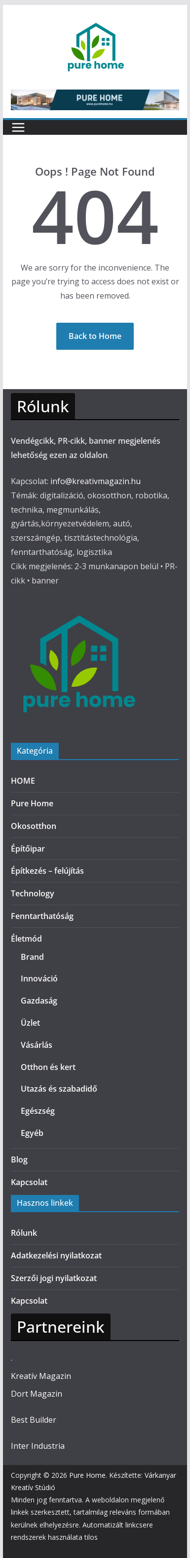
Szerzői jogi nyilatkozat (54, 1278)
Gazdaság (39, 1000)
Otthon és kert (48, 1067)
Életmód (26, 938)
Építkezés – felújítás (47, 870)
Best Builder (33, 1419)
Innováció (39, 978)
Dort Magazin (36, 1393)
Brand (32, 956)
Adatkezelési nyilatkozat (56, 1255)
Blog (19, 1159)
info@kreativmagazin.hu (95, 481)
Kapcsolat (29, 1182)
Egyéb (32, 1133)
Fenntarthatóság (42, 916)
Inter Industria (38, 1445)
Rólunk (24, 1232)
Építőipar (28, 848)
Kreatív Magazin (41, 1376)
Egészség (38, 1110)
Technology (32, 893)
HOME (23, 780)
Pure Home (32, 803)
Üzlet (30, 1022)
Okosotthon (33, 826)
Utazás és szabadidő (59, 1088)
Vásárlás (36, 1044)
